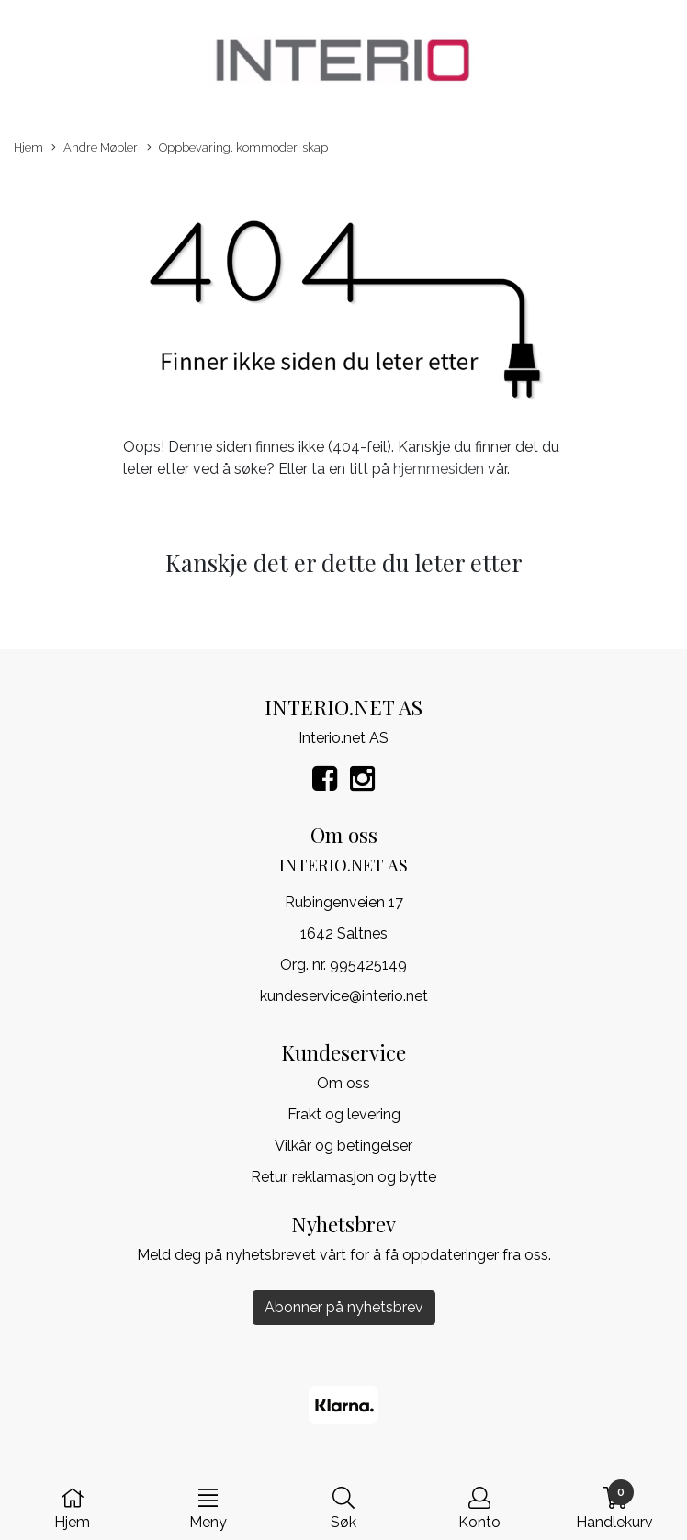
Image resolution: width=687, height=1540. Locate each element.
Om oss (343, 1083)
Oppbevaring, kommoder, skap (237, 148)
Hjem (28, 147)
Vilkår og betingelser (343, 1145)
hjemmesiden (438, 469)
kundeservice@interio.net (344, 996)
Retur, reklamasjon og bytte (343, 1177)
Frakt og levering (343, 1114)
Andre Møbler (94, 148)
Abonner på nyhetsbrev (344, 1307)
